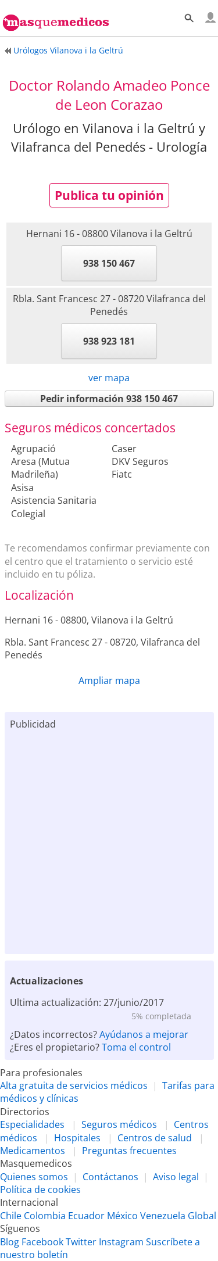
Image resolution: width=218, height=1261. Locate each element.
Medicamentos (32, 1150)
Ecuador (86, 1215)
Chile (11, 1215)
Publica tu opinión (109, 195)
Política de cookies (40, 1189)
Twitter (81, 1241)
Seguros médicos (119, 1124)
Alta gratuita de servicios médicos (74, 1085)
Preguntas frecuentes (129, 1150)
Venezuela (162, 1215)
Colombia (45, 1215)
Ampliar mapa (109, 680)
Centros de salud (154, 1137)
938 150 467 (109, 263)
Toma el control (136, 1047)
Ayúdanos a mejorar (143, 1034)
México (122, 1215)
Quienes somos (34, 1176)
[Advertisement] (109, 839)
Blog (9, 1241)
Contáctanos (110, 1176)
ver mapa (109, 377)
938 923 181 (109, 341)
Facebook (42, 1241)
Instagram (121, 1241)
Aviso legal (176, 1176)
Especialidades (32, 1124)
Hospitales (77, 1137)
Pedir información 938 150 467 (109, 398)
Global (202, 1215)
